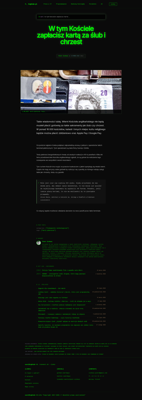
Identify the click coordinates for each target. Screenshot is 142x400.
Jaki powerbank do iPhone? (95, 354)
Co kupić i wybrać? (32, 373)
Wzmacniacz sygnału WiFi (72, 348)
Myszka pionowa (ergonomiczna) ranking (50, 343)
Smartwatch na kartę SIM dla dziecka (97, 346)
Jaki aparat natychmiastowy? (76, 346)
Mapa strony (29, 387)
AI (102, 4)
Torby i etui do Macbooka (79, 354)
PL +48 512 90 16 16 (96, 376)
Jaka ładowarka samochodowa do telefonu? (37, 346)
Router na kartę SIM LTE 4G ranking (106, 343)
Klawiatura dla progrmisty (46, 348)
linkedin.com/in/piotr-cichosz (68, 379)
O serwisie (29, 376)
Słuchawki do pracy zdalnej (59, 346)
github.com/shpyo (63, 373)
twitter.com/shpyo (63, 376)
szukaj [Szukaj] (113, 4)
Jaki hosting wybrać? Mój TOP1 (43, 351)
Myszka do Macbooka (48, 354)
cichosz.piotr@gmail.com (98, 373)
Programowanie (61, 4)
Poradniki (92, 4)
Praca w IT (48, 4)
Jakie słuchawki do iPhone (63, 354)
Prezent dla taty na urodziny (85, 343)
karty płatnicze (48, 230)
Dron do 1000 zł (59, 348)
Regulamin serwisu (32, 383)
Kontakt (28, 380)
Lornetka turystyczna (69, 343)
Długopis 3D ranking (31, 348)
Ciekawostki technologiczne (57, 228)
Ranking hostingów (78, 4)
